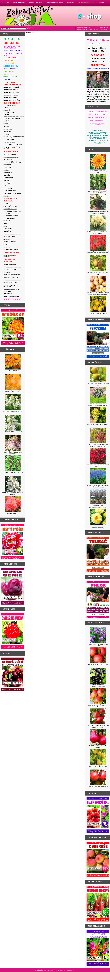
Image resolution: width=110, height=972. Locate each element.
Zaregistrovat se (81, 29)
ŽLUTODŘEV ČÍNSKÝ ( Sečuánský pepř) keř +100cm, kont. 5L (98, 445)
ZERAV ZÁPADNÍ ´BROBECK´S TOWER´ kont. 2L (97, 192)
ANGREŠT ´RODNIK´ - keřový (98, 313)
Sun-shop (72, 970)
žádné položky (104, 29)
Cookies (47, 970)
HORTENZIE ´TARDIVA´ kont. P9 (12, 411)
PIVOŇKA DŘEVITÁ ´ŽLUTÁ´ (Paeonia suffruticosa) (98, 526)
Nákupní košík (104, 27)
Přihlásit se (89, 29)
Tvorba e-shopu (54, 970)
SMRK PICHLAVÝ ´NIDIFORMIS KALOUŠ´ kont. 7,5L (98, 212)
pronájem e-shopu (65, 970)
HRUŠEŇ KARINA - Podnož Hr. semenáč (98, 746)
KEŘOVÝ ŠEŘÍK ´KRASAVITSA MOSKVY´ (12, 453)
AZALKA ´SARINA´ (12, 513)
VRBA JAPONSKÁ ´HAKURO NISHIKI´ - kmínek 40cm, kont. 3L (98, 404)
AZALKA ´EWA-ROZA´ (13, 371)
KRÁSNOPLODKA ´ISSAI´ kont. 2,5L (12, 472)
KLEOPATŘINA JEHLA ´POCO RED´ (98, 252)
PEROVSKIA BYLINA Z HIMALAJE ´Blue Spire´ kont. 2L (98, 486)
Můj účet (95, 29)
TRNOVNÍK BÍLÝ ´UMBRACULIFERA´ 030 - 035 (98, 506)
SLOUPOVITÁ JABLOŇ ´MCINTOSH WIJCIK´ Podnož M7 (98, 726)
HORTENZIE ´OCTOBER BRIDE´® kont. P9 (12, 493)
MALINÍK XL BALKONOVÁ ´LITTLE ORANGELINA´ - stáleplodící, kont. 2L (98, 293)
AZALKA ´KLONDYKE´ (12, 391)
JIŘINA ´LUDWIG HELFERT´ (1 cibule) (98, 171)
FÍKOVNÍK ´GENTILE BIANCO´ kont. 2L (98, 384)
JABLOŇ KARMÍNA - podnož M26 (98, 786)
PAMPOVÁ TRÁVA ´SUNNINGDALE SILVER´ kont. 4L (98, 232)
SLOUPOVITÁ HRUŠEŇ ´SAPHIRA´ (98, 766)
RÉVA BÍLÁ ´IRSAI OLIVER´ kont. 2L (98, 424)
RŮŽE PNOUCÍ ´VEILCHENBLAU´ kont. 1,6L (98, 645)
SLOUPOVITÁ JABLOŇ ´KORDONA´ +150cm (98, 706)
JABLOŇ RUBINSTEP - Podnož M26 (97, 664)
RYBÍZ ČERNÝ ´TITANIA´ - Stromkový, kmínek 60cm (98, 685)
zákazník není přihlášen (83, 27)
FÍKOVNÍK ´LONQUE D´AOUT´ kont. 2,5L (98, 273)
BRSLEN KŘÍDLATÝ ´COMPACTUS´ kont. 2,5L (98, 465)
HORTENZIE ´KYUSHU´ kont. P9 (12, 432)
